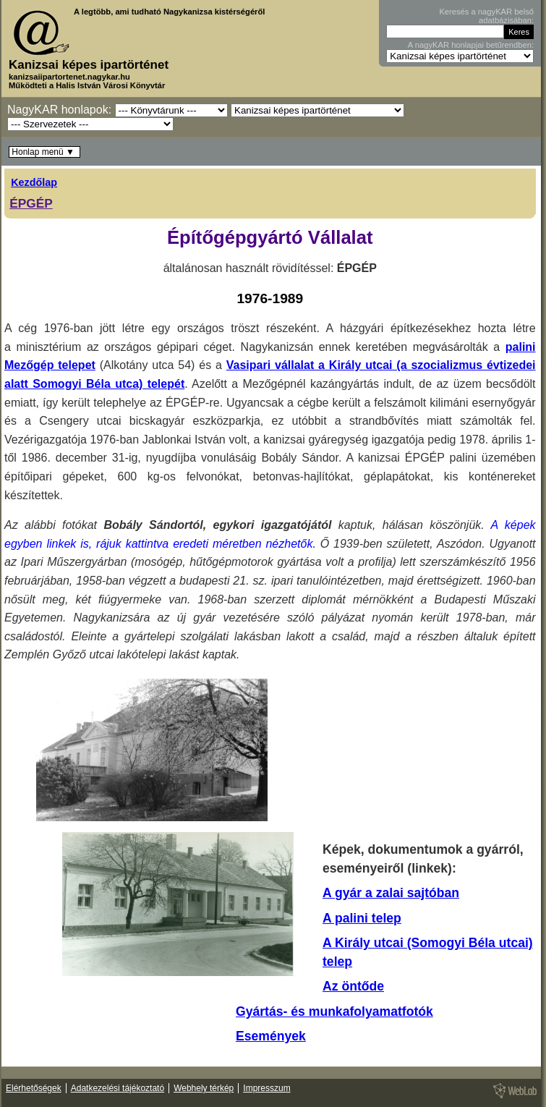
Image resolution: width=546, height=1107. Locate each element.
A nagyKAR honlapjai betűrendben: (471, 45)
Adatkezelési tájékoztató (117, 1088)
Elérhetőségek (33, 1088)
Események (271, 1036)
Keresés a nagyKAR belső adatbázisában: (486, 16)
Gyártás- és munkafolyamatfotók (334, 1011)
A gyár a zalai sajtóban (391, 893)
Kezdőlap (34, 182)
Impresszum (266, 1088)
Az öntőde (353, 986)
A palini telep (362, 918)
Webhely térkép (204, 1088)
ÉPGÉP (31, 203)
